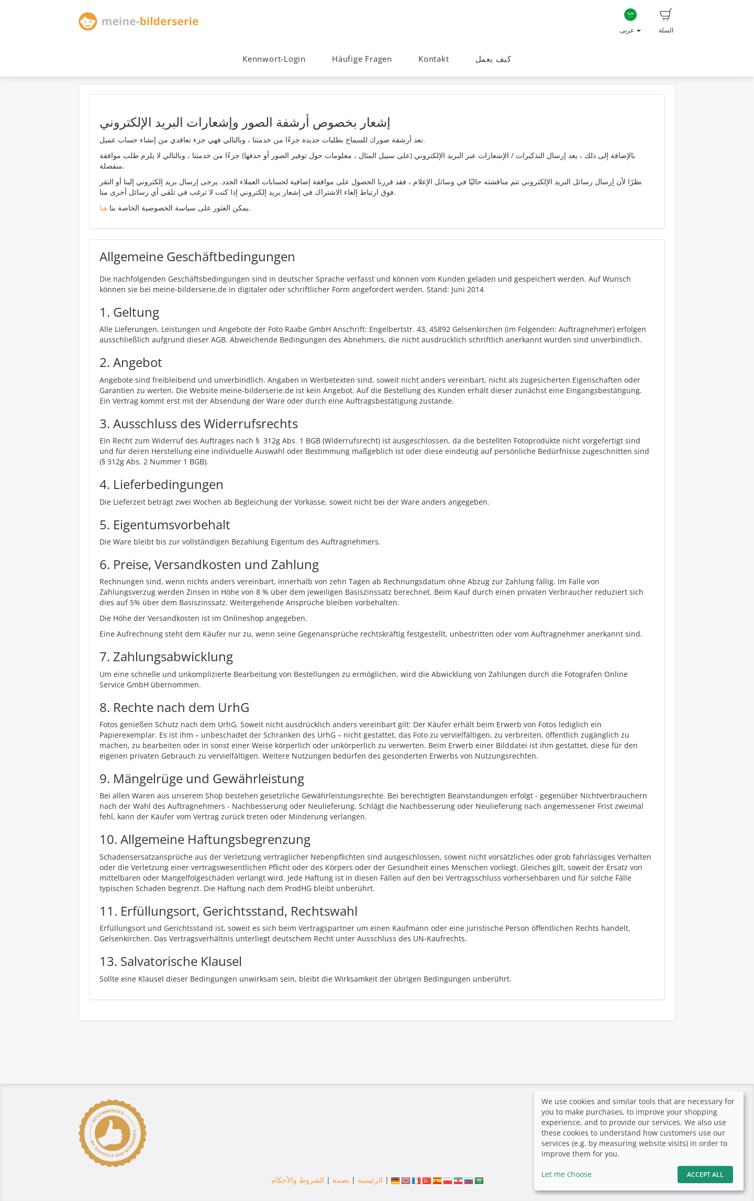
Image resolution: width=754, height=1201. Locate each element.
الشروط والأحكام (297, 1180)
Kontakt (433, 58)
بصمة (339, 1180)
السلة (666, 21)
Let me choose (566, 1174)
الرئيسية (369, 1180)
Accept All (705, 1174)
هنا (103, 208)
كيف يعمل (493, 58)
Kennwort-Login (274, 58)
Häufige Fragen (362, 58)
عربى (630, 21)
